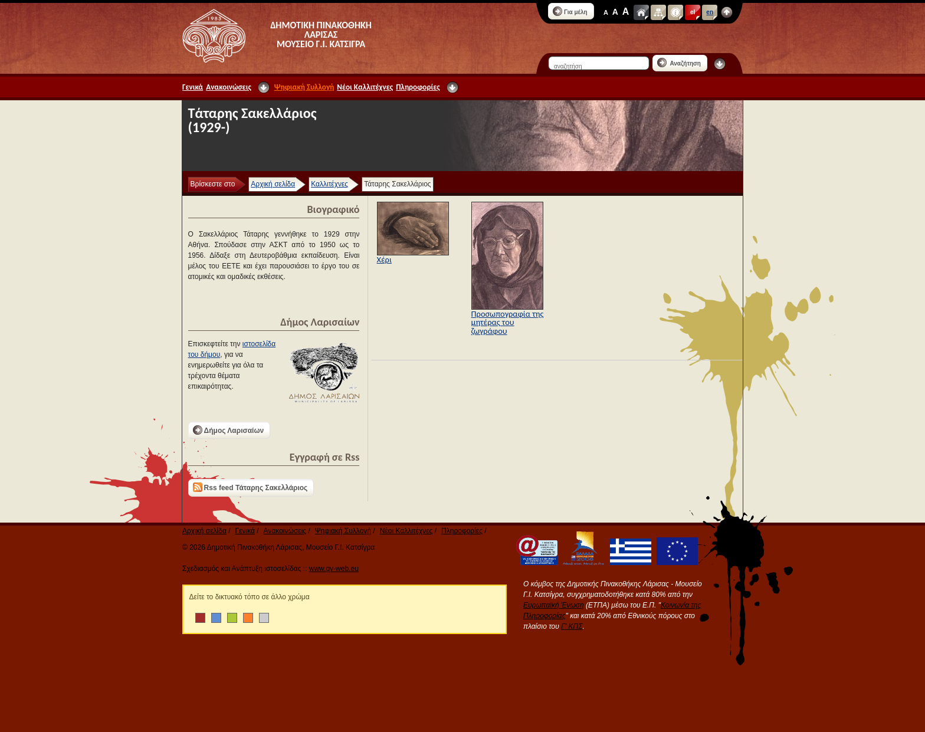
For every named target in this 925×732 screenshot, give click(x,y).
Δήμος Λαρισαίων (228, 430)
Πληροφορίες (417, 87)
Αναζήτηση (679, 62)
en (709, 12)
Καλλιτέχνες (329, 184)
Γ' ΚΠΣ (571, 626)
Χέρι (384, 259)
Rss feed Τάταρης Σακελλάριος (250, 487)
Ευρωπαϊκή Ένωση (553, 605)
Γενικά (192, 87)
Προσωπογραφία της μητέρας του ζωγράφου (507, 322)
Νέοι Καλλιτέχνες (365, 87)
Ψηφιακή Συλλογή (304, 87)
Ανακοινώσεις (228, 87)
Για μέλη (570, 11)
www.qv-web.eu (334, 568)
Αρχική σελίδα (273, 184)
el (692, 12)
